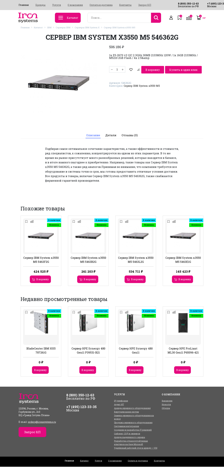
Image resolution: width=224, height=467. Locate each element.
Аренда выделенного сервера (129, 437)
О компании (75, 5)
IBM (49, 27)
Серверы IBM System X (87, 27)
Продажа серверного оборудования (133, 422)
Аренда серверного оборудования (132, 408)
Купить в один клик (170, 69)
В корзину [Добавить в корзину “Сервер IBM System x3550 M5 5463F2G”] (42, 279)
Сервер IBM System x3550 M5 (119, 27)
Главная (24, 5)
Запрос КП (144, 5)
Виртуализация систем (126, 412)
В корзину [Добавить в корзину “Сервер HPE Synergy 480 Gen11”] (135, 370)
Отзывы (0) (130, 135)
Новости (166, 404)
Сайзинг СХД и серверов (127, 434)
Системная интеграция (126, 426)
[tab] (93, 135)
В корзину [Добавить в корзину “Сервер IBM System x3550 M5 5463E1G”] (184, 279)
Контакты (125, 5)
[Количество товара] (117, 69)
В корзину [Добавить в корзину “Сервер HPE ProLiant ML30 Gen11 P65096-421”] (182, 370)
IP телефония (121, 401)
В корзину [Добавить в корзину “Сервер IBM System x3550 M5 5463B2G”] (90, 279)
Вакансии (167, 401)
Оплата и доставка (101, 5)
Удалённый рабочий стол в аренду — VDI (135, 448)
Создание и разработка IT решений (133, 430)
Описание (92, 135)
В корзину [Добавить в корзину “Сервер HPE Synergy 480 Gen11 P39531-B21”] (88, 370)
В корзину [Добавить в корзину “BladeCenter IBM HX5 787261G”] (40, 370)
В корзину (139, 69)
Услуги (56, 5)
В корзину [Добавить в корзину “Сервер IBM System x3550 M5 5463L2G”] (137, 279)
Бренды (40, 5)
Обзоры (166, 408)
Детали (111, 135)
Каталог (38, 27)
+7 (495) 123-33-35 (81, 407)
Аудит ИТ (119, 404)
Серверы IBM (63, 27)
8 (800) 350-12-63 (188, 3)
